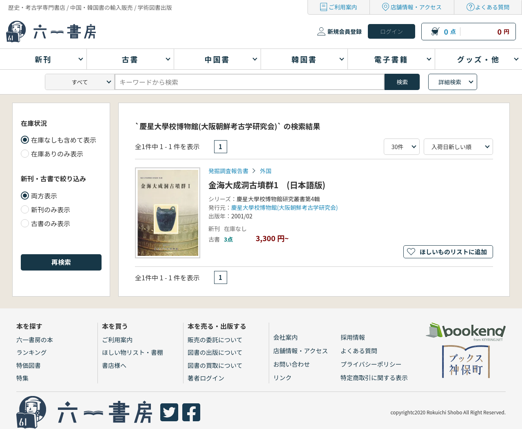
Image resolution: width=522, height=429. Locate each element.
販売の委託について (215, 339)
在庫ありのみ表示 (57, 153)
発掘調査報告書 (228, 171)
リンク (282, 377)
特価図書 (28, 365)
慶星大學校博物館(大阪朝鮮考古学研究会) (284, 207)
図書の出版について (215, 352)
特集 (22, 378)
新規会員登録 (344, 31)
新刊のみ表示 (50, 209)
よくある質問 (492, 7)
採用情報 (353, 337)
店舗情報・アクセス (416, 7)
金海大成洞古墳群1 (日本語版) (266, 185)
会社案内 (285, 337)
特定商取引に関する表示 (374, 377)
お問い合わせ (291, 364)
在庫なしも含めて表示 (63, 140)
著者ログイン (206, 378)
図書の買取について (215, 365)
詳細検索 (449, 82)
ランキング (31, 352)
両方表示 (44, 195)
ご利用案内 (343, 7)
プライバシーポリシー (371, 364)
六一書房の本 (34, 339)
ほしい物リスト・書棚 (132, 352)
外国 (265, 171)
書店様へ (114, 365)
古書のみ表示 (50, 223)
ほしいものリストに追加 (453, 251)
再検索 (61, 262)
